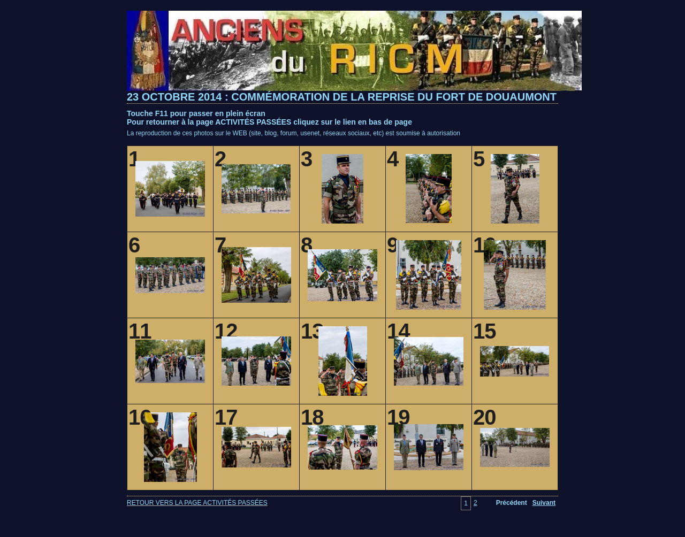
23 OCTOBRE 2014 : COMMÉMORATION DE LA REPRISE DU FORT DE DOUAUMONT (342, 97)
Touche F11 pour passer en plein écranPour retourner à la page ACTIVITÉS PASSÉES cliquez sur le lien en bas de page (269, 117)
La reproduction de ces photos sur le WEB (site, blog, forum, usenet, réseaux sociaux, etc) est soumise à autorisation (293, 133)
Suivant (543, 503)
